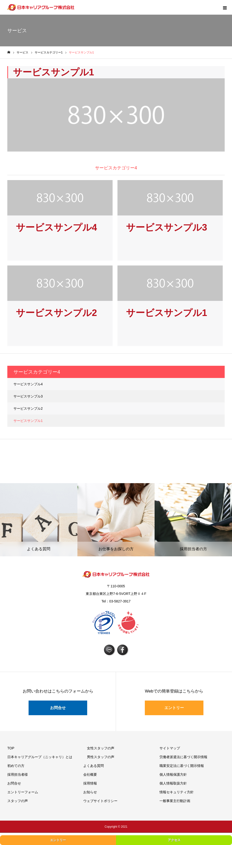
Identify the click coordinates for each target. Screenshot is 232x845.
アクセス (174, 840)
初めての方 (15, 766)
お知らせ (90, 792)
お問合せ (58, 708)
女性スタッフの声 (100, 748)
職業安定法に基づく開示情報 (181, 766)
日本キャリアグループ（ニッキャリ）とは (39, 757)
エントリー (174, 708)
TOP (10, 748)
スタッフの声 (17, 801)
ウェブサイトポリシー (100, 801)
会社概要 (90, 774)
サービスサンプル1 (28, 421)
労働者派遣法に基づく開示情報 (183, 757)
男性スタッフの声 (100, 757)
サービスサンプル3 (28, 396)
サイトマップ (169, 748)
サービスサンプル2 (28, 408)
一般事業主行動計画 (174, 801)
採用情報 (90, 783)
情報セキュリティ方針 (176, 792)
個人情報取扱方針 (173, 783)
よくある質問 (93, 766)
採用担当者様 (17, 774)
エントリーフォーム (22, 792)
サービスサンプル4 (28, 384)
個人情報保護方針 (173, 774)
